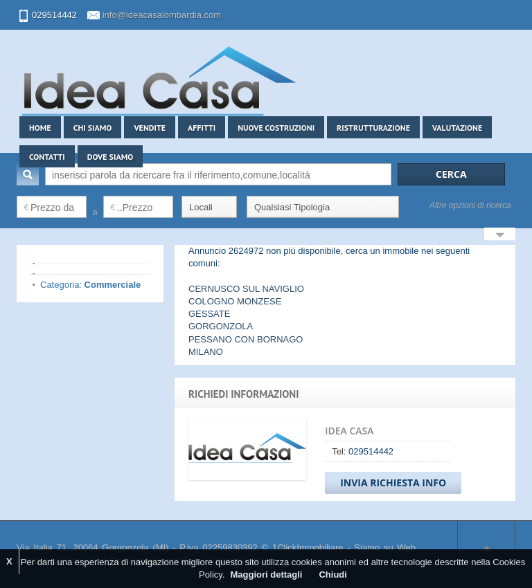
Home (40, 127)
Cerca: (28, 174)
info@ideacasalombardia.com (162, 15)
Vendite (150, 127)
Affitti (201, 127)
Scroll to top (486, 548)
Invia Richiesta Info (393, 482)
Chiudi (332, 574)
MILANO (205, 352)
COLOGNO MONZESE (234, 301)
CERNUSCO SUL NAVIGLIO (246, 289)
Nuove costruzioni (276, 127)
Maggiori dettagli (266, 574)
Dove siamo (110, 156)
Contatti (47, 156)
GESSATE (209, 314)
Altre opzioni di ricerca (470, 205)
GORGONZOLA (220, 326)
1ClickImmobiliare (308, 547)
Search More (499, 236)
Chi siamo (92, 127)
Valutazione (457, 127)
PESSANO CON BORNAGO (245, 339)
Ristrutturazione (373, 127)
